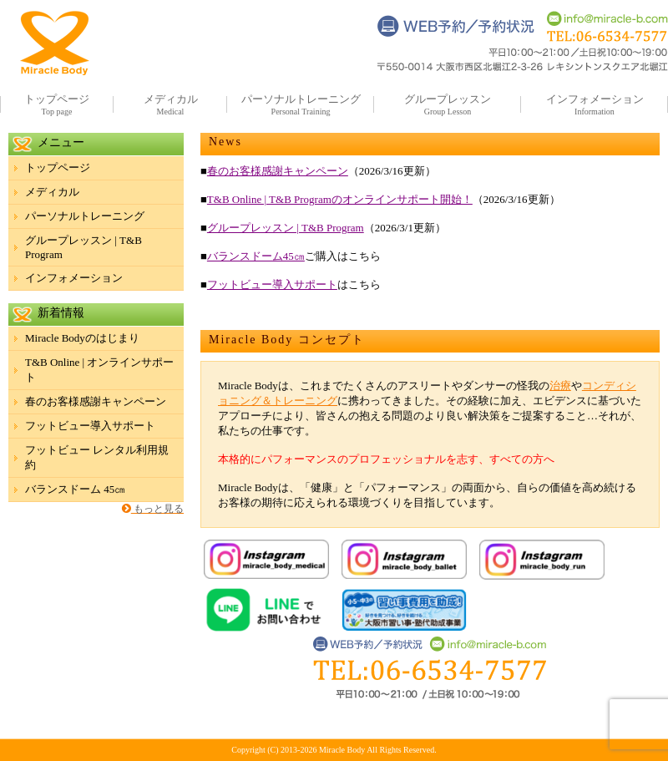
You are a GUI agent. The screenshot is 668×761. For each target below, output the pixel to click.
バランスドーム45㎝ (256, 256)
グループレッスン (447, 99)
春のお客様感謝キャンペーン (277, 171)
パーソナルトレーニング (301, 99)
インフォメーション (595, 99)
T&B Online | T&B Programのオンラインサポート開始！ (340, 199)
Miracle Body (342, 749)
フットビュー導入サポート (272, 284)
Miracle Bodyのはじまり (82, 338)
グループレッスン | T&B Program (285, 227)
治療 (560, 385)
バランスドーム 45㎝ (75, 489)
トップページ (56, 99)
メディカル (171, 99)
